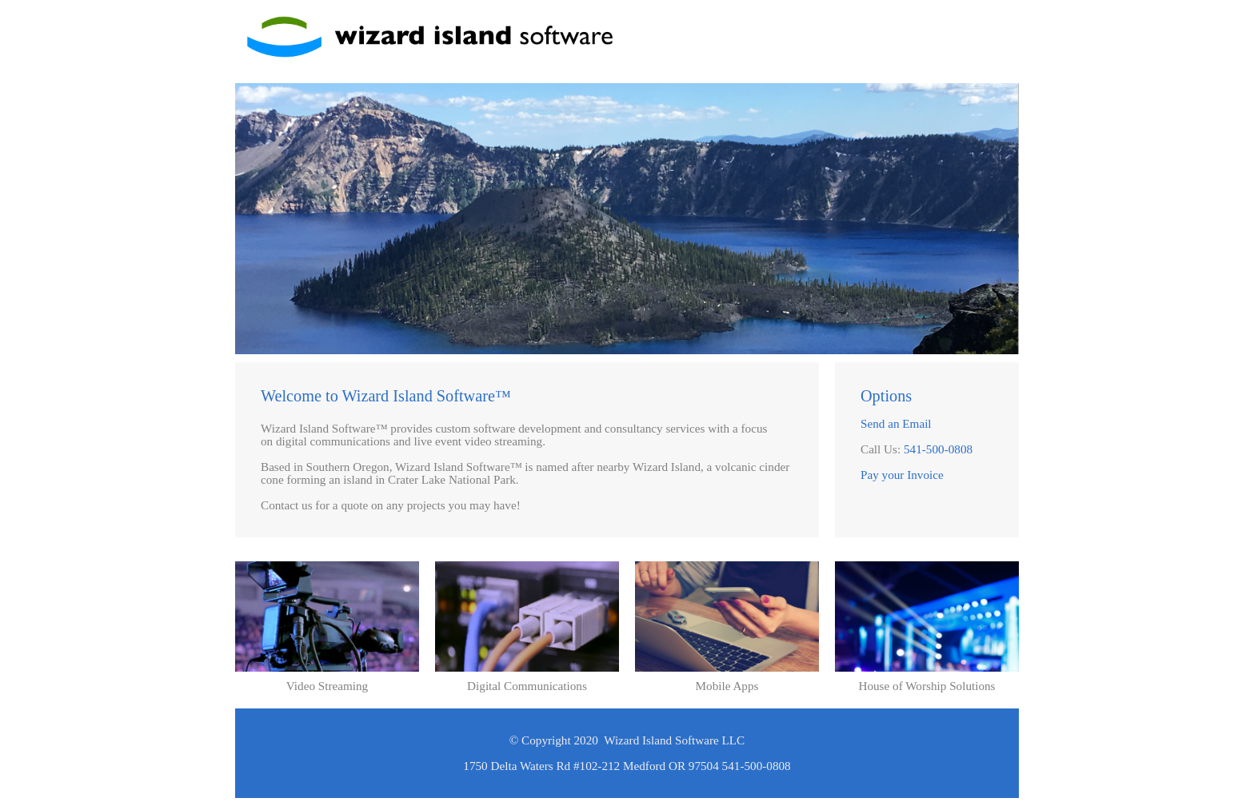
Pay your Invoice (902, 474)
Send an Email (896, 423)
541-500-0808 (938, 449)
